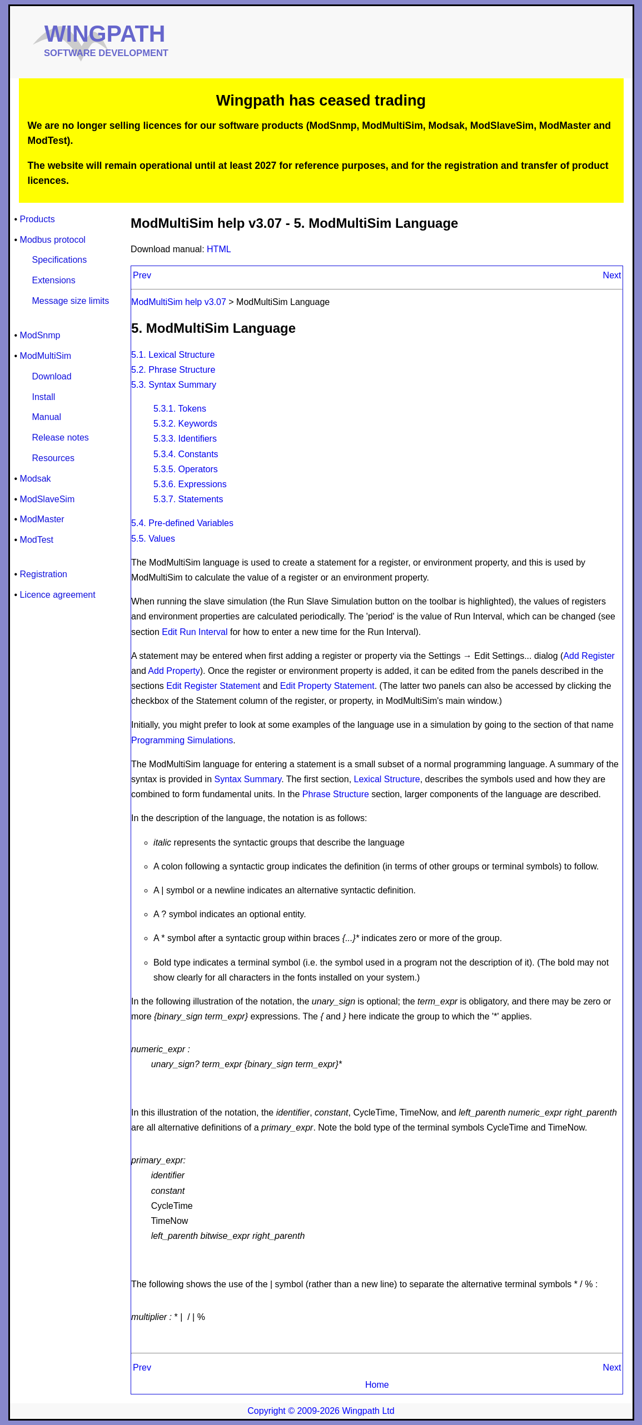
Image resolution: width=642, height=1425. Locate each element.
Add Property (174, 671)
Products (37, 219)
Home (377, 1384)
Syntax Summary (248, 779)
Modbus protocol (53, 239)
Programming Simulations (182, 740)
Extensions (54, 280)
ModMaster (42, 519)
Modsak (35, 478)
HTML (219, 249)
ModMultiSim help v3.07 (179, 302)
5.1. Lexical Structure (173, 354)
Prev (142, 275)
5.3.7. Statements (188, 499)
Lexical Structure (387, 779)
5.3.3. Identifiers (185, 438)
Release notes (60, 437)
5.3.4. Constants (185, 454)
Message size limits (71, 301)
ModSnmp (40, 335)
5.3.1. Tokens (179, 408)
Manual (46, 417)
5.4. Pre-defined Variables (182, 523)
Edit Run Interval (194, 632)
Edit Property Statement (327, 686)
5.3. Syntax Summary (173, 384)
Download (52, 376)
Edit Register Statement (213, 686)
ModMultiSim (45, 356)
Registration (43, 574)
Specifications (59, 259)
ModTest (36, 539)
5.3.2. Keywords (185, 423)
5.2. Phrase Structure (173, 369)
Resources (53, 458)
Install (44, 397)
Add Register (589, 656)
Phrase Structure (337, 794)
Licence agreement (58, 594)
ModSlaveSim (47, 499)
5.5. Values (153, 538)
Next (612, 275)
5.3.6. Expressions (190, 484)
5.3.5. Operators (185, 469)
